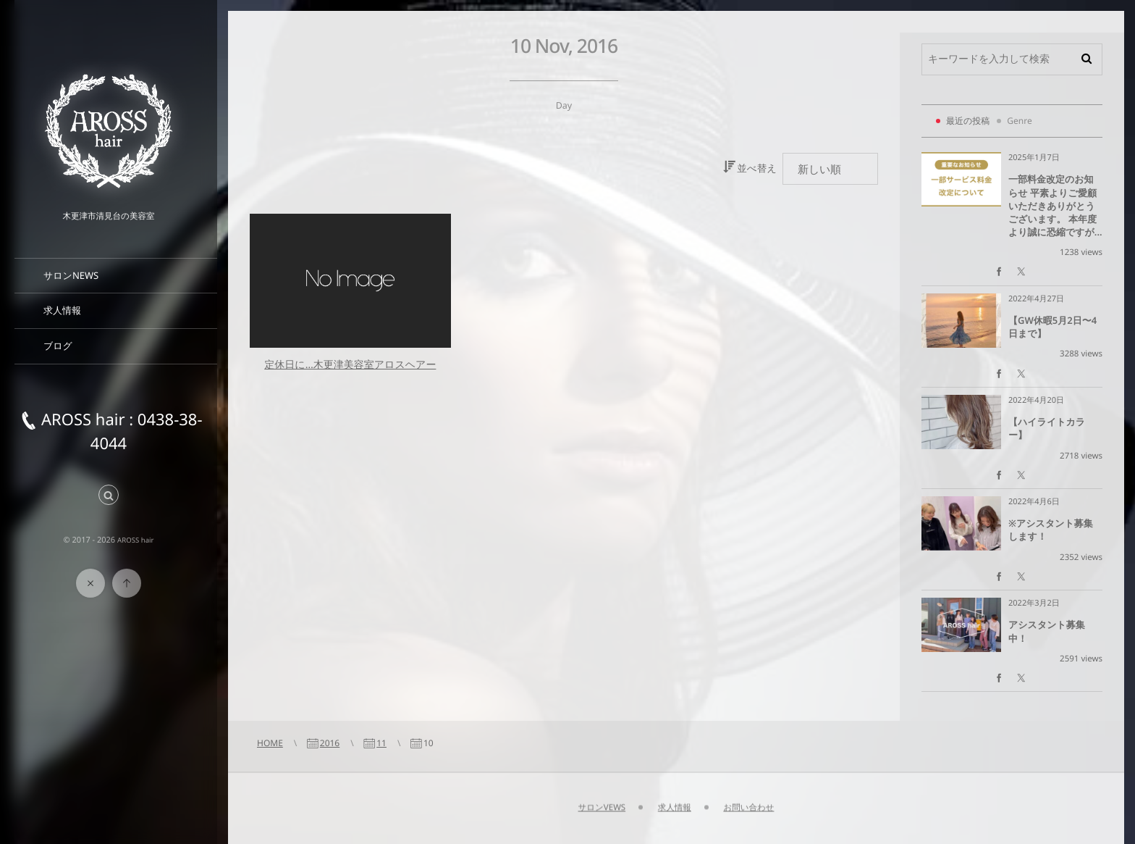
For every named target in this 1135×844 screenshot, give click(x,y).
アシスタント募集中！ (1046, 631)
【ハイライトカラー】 (1046, 428)
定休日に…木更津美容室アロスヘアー (350, 365)
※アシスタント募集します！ (1050, 530)
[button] (108, 496)
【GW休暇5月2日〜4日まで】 (1052, 327)
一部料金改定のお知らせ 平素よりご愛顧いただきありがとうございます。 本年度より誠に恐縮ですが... (1055, 205)
